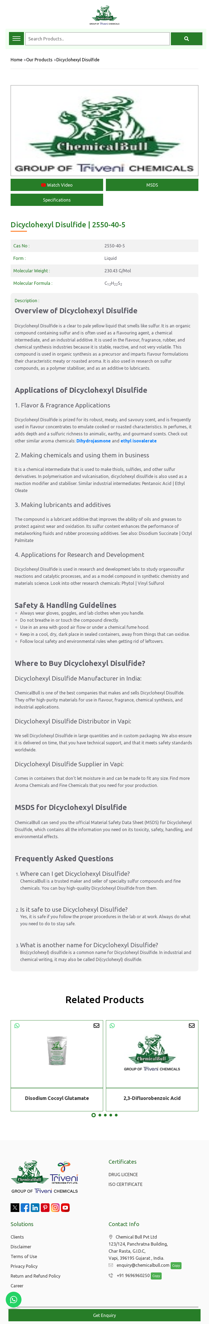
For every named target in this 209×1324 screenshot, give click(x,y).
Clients (17, 1236)
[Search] (186, 38)
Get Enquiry (104, 1315)
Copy (173, 1266)
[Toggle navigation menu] (16, 38)
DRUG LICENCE (123, 1174)
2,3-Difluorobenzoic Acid (152, 1098)
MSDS (152, 185)
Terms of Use (24, 1256)
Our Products (39, 59)
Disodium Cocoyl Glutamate (57, 1098)
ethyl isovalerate (139, 440)
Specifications (57, 199)
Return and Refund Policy (35, 1276)
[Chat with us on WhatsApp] (13, 1299)
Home (16, 59)
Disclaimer (21, 1246)
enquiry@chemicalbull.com (138, 1265)
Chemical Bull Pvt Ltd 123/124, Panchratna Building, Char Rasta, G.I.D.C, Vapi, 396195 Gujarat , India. (138, 1247)
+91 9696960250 (128, 1275)
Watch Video (57, 185)
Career (17, 1285)
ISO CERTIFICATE (126, 1184)
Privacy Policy (24, 1266)
